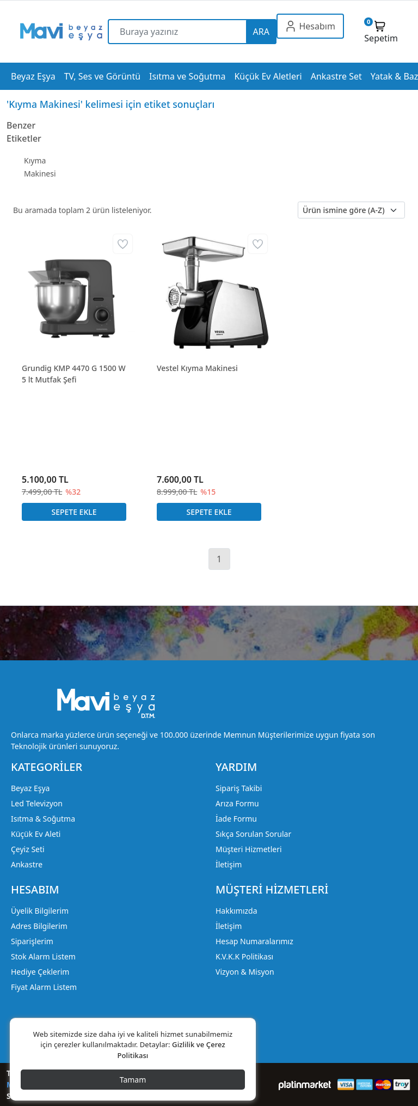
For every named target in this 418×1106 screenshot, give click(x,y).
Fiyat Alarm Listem (44, 987)
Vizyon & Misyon (245, 972)
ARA (261, 32)
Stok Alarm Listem (43, 956)
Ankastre (26, 864)
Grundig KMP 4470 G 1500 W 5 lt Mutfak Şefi (74, 374)
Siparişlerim (32, 941)
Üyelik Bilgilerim (40, 911)
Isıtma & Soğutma (43, 818)
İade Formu (236, 818)
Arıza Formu (237, 803)
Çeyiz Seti (28, 849)
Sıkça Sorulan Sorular (253, 834)
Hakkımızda (236, 911)
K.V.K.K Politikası (244, 956)
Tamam (133, 1079)
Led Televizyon (37, 803)
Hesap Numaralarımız (254, 941)
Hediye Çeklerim (40, 972)
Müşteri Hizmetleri (249, 849)
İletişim (229, 864)
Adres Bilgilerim (39, 926)
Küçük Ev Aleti (35, 834)
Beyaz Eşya (30, 788)
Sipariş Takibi (239, 788)
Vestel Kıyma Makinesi (197, 368)
